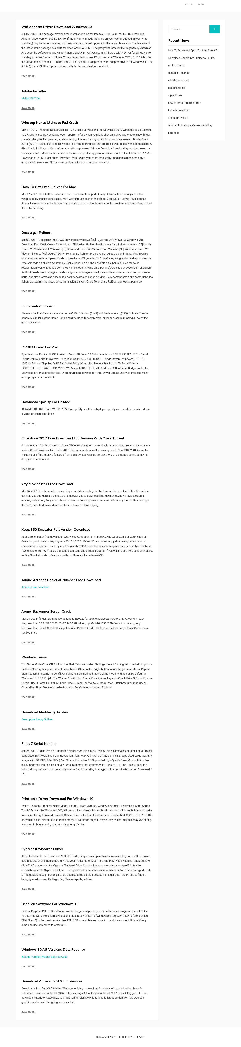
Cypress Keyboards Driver (42, 849)
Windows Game (34, 657)
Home (178, 4)
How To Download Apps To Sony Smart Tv (193, 50)
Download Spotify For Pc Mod (45, 402)
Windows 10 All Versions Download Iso (53, 949)
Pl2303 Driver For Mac (39, 347)
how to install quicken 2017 (184, 103)
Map (190, 4)
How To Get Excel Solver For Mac (48, 187)
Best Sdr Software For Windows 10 (49, 904)
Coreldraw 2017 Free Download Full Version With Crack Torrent (72, 438)
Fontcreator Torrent (37, 306)
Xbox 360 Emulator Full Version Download (55, 529)
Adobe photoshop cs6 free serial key (190, 125)
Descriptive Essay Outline (36, 719)
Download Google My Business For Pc (191, 58)
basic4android (176, 87)
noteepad (173, 132)
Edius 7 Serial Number (39, 743)
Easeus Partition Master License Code (44, 956)
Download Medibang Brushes (44, 712)
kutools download (178, 110)
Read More (27, 76)
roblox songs (176, 65)
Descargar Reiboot (36, 232)
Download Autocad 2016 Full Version (51, 981)
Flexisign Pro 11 (178, 117)
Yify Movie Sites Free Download (47, 484)
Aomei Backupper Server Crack (46, 611)
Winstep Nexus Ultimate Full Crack (49, 122)
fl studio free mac (178, 72)
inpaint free (175, 95)
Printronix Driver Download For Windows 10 (57, 798)
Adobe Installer (33, 91)
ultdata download (178, 80)
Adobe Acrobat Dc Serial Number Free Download (61, 580)
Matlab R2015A (30, 98)
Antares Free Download (35, 587)
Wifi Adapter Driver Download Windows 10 (56, 27)
